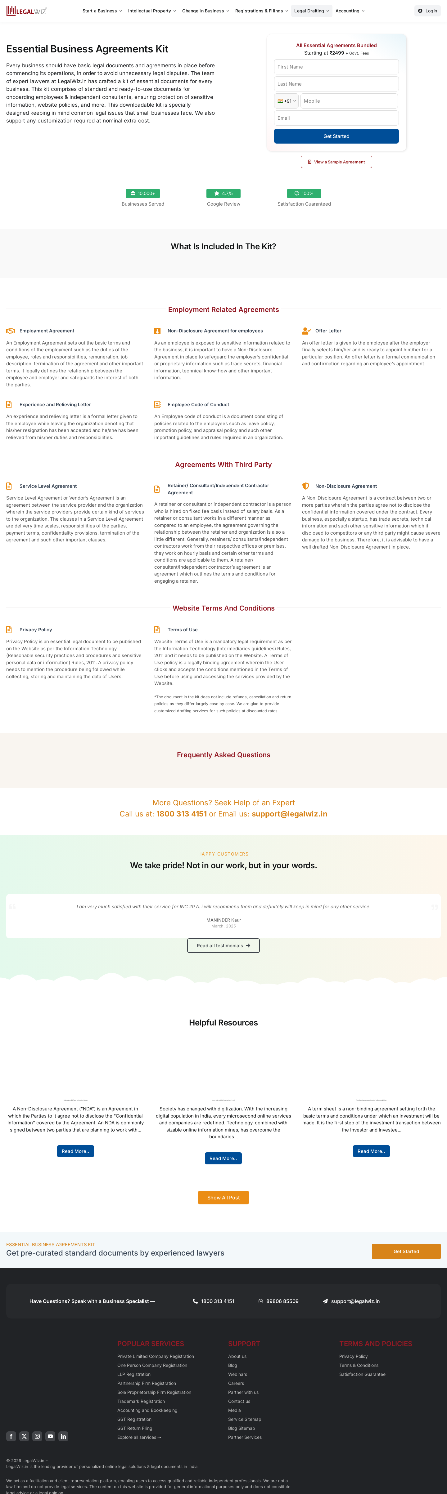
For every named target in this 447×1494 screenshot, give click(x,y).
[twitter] (24, 1435)
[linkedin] (63, 1435)
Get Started (336, 136)
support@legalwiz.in (289, 813)
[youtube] (50, 1435)
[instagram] (37, 1435)
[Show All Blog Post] (223, 1196)
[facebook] (11, 1435)
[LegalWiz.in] (26, 8)
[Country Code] (286, 101)
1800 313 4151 (181, 813)
